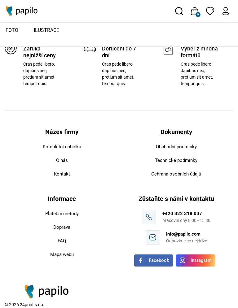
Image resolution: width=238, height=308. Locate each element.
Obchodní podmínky (176, 147)
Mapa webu (62, 254)
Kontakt (62, 174)
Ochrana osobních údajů (176, 174)
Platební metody (62, 213)
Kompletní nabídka (62, 147)
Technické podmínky (176, 160)
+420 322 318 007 (182, 213)
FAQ (62, 241)
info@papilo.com (183, 234)
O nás (62, 160)
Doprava (61, 227)
